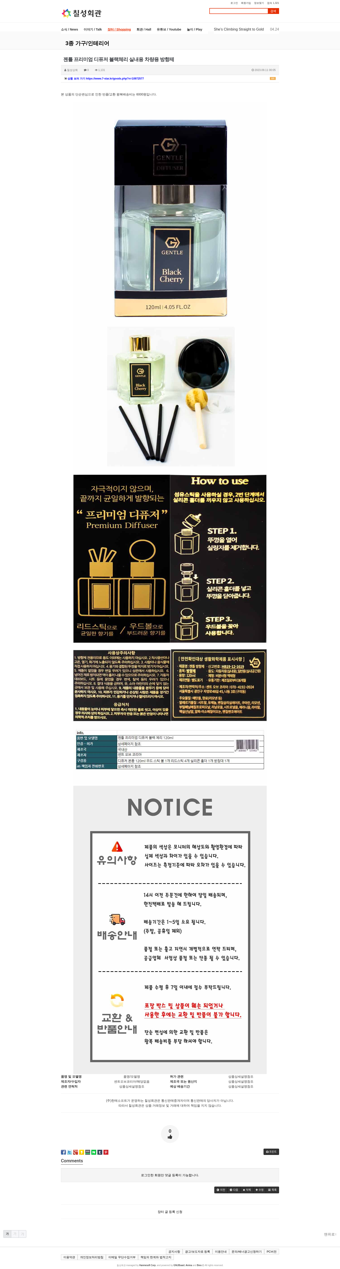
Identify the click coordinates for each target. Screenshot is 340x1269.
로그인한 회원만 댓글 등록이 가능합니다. (170, 1175)
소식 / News (69, 29)
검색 (273, 11)
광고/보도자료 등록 (197, 1251)
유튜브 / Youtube (169, 29)
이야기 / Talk (93, 29)
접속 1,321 (273, 3)
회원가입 (246, 3)
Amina (189, 1265)
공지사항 (174, 1251)
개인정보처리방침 (91, 1257)
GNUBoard (179, 1265)
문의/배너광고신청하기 (247, 1251)
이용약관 (69, 1257)
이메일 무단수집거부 (122, 1257)
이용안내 (221, 1251)
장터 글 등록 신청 (170, 1212)
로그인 (234, 3)
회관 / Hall (143, 29)
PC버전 (272, 1251)
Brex (199, 1265)
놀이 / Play (194, 29)
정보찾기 (259, 3)
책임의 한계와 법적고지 (156, 1257)
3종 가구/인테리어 (87, 43)
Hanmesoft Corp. (147, 1265)
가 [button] (7, 1233)
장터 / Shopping (119, 29)
